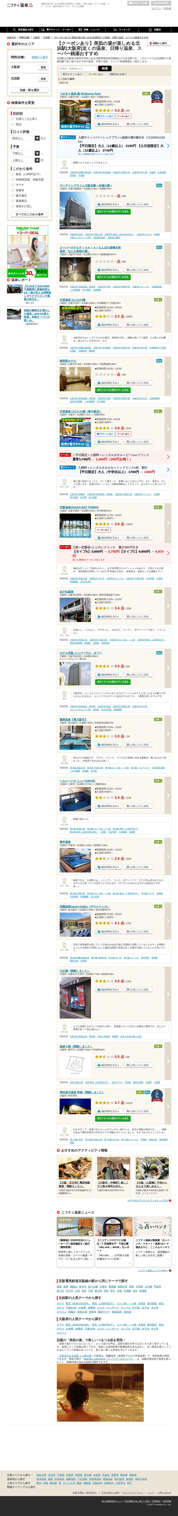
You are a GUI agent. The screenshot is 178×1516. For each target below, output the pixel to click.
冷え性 (154, 1307)
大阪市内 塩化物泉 (102, 172)
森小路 (98, 1290)
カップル (126, 1307)
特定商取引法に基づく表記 (137, 1501)
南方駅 (83, 497)
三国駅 (156, 494)
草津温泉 (41, 1479)
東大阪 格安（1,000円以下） (126, 829)
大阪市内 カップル (140, 287)
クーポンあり (96, 74)
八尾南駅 (123, 832)
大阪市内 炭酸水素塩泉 (80, 172)
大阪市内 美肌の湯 (121, 172)
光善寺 (103, 1286)
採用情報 (167, 1501)
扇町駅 (92, 351)
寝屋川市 (122, 1286)
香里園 (112, 1286)
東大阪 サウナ (147, 893)
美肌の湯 (82, 1311)
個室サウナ (104, 1311)
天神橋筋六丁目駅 (157, 348)
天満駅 (73, 351)
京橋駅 (157, 234)
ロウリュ (62, 1311)
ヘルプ (150, 1492)
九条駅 (159, 578)
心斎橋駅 (97, 290)
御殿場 (87, 1483)
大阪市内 (97, 1483)
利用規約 (156, 1501)
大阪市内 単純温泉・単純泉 (82, 287)
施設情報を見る (109, 124)
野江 (112, 1290)
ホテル (60, 1307)
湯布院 (129, 1479)
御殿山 (73, 1286)
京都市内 (109, 1483)
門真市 (157, 1286)
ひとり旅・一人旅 (126, 1303)
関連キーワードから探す (21, 1487)
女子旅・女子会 (140, 1307)
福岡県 (133, 1475)
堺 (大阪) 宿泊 (76, 1139)
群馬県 (78, 1475)
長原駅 (132, 832)
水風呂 (141, 1303)
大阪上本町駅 (104, 1036)
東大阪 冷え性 (115, 958)
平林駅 (143, 1139)
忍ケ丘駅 (95, 896)
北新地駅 (162, 172)
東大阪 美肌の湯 (77, 768)
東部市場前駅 (76, 643)
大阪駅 (152, 172)
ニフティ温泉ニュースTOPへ (153, 1270)
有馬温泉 (59, 1479)
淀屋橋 (143, 1290)
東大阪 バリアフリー (140, 768)
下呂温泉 (82, 1479)
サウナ (60, 1303)
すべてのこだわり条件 (29, 214)
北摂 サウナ (117, 1082)
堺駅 (72, 1142)
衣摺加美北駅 (158, 768)
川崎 (45, 1483)
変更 (43, 67)
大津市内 (120, 1483)
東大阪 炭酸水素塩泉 (79, 958)
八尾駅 (103, 832)
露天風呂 (152, 1303)
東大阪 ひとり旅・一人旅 (117, 768)
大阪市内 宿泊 (76, 234)
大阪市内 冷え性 (139, 398)
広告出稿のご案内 (110, 1492)
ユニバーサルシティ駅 (80, 709)
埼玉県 (51, 1475)
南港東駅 (163, 1139)
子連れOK (71, 1307)
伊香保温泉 (95, 1479)
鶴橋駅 (115, 1036)
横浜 (39, 1483)
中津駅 (81, 175)
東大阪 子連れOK (95, 768)
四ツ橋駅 (86, 290)
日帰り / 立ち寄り (27, 118)
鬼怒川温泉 (141, 1479)
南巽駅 (87, 643)
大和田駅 (74, 896)
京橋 (119, 1290)
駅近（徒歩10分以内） (78, 1303)
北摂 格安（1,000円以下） (97, 1082)
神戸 (129, 1483)
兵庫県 (69, 1475)
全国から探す (39, 57)
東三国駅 (93, 497)
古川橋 (148, 1286)
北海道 (106, 1475)
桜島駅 (96, 709)
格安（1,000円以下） (103, 1303)
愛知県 (124, 1475)
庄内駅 (128, 1082)
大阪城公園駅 (113, 237)
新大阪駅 (74, 497)
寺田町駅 (105, 643)
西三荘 (60, 1290)
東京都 (87, 1475)
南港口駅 (153, 1139)
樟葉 (59, 1286)
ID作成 (167, 8)
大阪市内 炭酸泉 (77, 494)
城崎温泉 (71, 1479)
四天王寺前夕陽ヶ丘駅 (130, 1036)
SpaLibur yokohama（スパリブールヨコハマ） (109, 1359)
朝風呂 (72, 1311)
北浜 (135, 1290)
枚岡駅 (154, 958)
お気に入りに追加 (139, 124)
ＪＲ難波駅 (75, 290)
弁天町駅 (150, 578)
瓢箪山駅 (74, 961)
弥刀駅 (94, 771)
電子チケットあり (72, 74)
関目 (106, 1290)
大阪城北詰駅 (99, 237)
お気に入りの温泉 (138, 3)
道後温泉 (108, 1479)
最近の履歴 (161, 3)
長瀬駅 (85, 771)
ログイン (156, 8)
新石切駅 (145, 958)
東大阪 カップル (131, 958)
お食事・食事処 (86, 1307)
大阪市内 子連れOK (135, 578)
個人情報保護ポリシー (112, 1501)
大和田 (139, 1286)
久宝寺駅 (112, 832)
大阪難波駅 (156, 287)
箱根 (50, 1479)
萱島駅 (160, 893)
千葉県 (60, 1475)
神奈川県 (41, 1475)
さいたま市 (69, 1483)
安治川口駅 (85, 581)
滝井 (84, 1290)
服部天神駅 (138, 1082)
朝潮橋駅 (74, 581)
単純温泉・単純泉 (121, 1311)
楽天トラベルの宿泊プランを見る (112, 211)
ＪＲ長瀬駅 (75, 771)
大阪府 (96, 1475)
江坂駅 (148, 1082)
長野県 (115, 1475)
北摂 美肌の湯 (76, 1082)
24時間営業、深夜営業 (30, 179)
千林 (90, 1290)
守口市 (69, 1290)
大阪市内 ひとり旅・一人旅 (122, 640)
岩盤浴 (92, 1311)
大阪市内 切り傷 (139, 172)
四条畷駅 (84, 896)
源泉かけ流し (24, 206)
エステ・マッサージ (108, 1307)
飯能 (79, 1483)
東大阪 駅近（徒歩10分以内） (84, 832)
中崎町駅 (82, 351)
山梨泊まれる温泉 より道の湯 (75, 1355)
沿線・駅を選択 (29, 90)
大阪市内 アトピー (142, 494)
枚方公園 (93, 1286)
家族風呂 (21, 200)
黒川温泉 (119, 1479)
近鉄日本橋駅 (76, 401)
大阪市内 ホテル (144, 234)
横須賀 (53, 1483)
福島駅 (73, 175)
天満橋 (127, 1290)
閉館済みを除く (118, 74)
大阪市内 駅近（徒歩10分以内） (119, 234)
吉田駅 (83, 961)
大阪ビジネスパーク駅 (80, 237)
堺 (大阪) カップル (129, 1139)
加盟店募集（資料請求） (85, 1492)
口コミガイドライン (133, 1492)
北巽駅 (96, 643)
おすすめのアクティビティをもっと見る (147, 1200)
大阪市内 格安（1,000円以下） (151, 640)
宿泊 (161, 1303)
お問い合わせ (164, 1492)
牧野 (65, 1286)
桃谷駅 (92, 1036)
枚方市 (82, 1286)
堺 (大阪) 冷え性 (111, 1139)
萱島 (131, 1286)
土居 (77, 1290)
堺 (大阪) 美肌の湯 (93, 1139)
